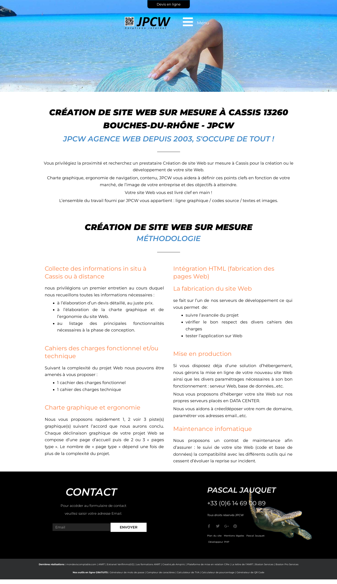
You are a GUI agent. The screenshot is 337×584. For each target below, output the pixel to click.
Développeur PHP (218, 541)
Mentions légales (234, 535)
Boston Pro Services (287, 564)
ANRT (101, 564)
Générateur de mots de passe (127, 572)
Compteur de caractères (160, 572)
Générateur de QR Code (250, 572)
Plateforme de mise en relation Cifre (208, 564)
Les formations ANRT (148, 564)
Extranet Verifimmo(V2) (120, 564)
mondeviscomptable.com (81, 564)
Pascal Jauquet (255, 535)
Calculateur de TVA (188, 572)
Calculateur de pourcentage (217, 572)
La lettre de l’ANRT (242, 564)
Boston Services (264, 564)
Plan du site (214, 535)
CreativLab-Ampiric (173, 564)
